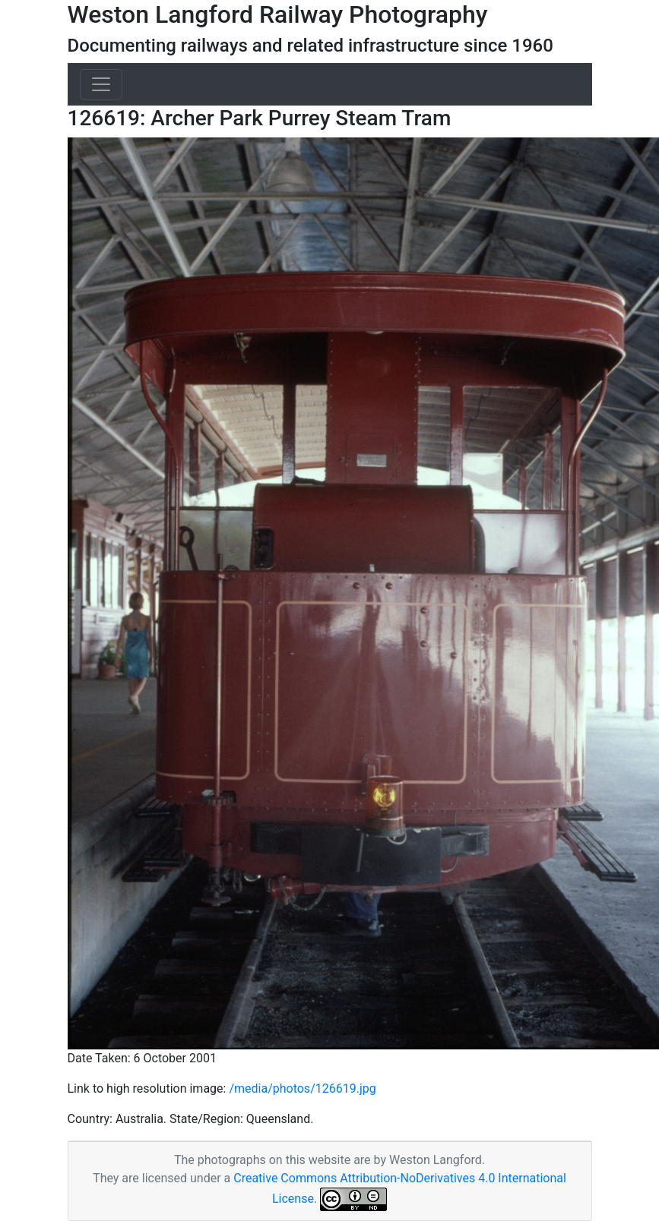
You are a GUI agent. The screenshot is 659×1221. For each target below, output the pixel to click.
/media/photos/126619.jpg (302, 1088)
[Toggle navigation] (101, 84)
